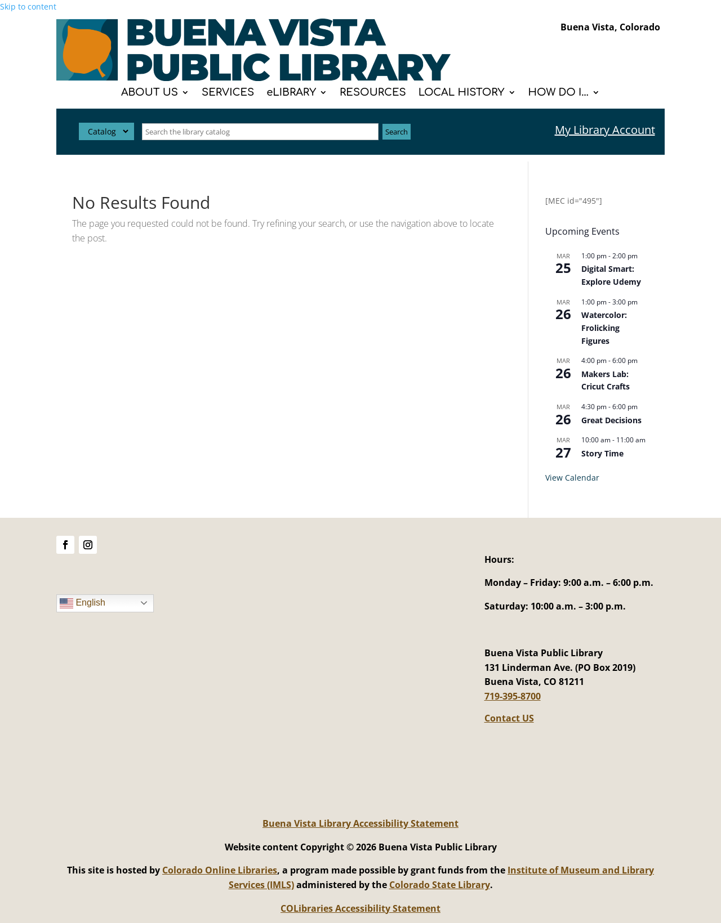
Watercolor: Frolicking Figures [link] (604, 328)
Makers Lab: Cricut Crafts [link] (605, 380)
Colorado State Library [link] (439, 885)
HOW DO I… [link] (558, 93)
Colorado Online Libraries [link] (219, 870)
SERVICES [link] (228, 93)
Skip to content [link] (28, 6)
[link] (253, 78)
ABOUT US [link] (149, 93)
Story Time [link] (602, 453)
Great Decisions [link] (611, 420)
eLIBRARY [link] (291, 93)
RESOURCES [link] (373, 93)
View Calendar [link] (572, 477)
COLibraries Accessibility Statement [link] (360, 908)
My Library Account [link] (605, 129)
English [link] (82, 603)
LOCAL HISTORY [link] (462, 93)
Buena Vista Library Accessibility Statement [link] (360, 823)
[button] (65, 545)
